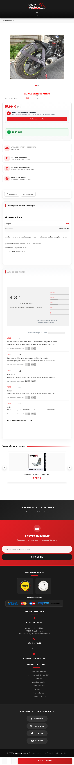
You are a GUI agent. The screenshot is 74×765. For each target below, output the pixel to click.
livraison (38, 678)
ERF (67, 224)
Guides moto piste (38, 696)
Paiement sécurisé (38, 671)
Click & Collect (38, 693)
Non (33, 348)
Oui (27, 348)
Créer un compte (37, 119)
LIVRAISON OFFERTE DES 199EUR (23, 147)
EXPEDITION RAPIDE (19, 177)
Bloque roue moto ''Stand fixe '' (37, 474)
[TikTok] (37, 733)
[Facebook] (37, 719)
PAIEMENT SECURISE (19, 157)
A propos (38, 689)
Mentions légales (38, 682)
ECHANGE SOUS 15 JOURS (20, 167)
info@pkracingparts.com (34, 658)
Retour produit (39, 686)
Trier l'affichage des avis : (46, 333)
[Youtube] (37, 741)
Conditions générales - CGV (38, 675)
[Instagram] (37, 726)
